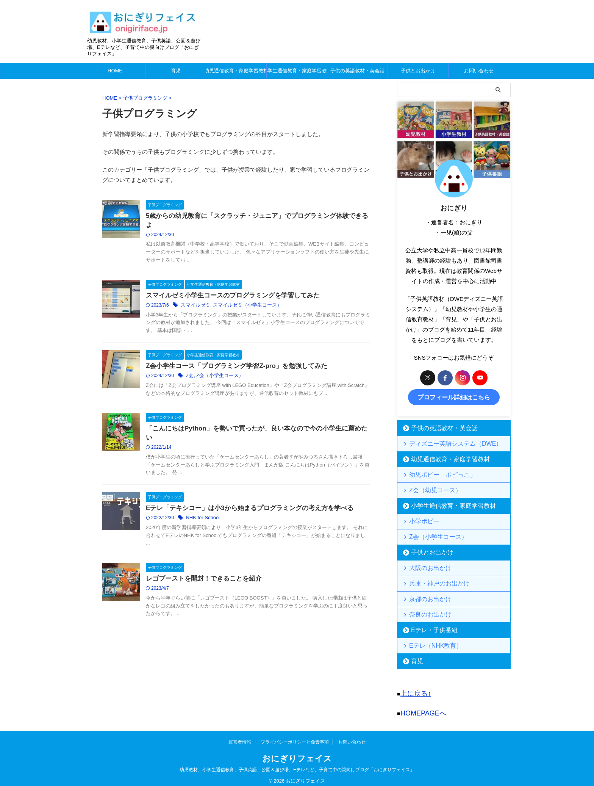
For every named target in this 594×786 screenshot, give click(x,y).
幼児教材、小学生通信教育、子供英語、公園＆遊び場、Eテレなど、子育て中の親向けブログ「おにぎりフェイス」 (297, 764)
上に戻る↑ (413, 690)
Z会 (208, 379)
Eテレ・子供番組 (429, 628)
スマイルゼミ (213, 307)
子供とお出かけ (418, 71)
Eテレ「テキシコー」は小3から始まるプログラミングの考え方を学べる (262, 523)
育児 (176, 71)
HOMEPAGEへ (419, 708)
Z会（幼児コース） (429, 488)
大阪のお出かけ (425, 566)
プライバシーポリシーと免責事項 (295, 736)
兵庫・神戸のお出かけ (433, 581)
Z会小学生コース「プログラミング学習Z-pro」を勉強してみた (250, 369)
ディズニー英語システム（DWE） (446, 442)
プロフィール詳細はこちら (454, 396)
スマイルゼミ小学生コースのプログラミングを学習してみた (246, 297)
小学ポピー (420, 519)
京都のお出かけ (425, 597)
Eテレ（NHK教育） (430, 644)
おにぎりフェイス (297, 753)
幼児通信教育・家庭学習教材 (236, 71)
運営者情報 (239, 736)
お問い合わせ (479, 71)
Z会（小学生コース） (236, 379)
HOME (115, 71)
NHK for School (220, 533)
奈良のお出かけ (425, 612)
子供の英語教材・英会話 (357, 71)
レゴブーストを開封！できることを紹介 (219, 595)
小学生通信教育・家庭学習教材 (297, 71)
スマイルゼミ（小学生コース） (261, 307)
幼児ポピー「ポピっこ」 (435, 473)
